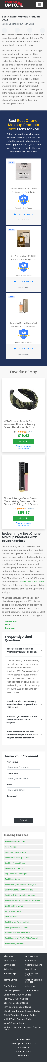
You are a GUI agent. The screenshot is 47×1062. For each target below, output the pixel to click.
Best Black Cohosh (13, 879)
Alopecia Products (13, 911)
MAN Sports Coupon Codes (17, 1006)
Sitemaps (30, 986)
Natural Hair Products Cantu (17, 933)
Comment (10, 628)
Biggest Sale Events (31, 974)
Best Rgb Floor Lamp (14, 906)
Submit (23, 820)
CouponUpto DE (12, 990)
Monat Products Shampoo (16, 852)
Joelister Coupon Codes (16, 1002)
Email (10, 784)
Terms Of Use (10, 979)
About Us (8, 956)
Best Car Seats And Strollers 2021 (19, 890)
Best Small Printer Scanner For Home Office (23, 900)
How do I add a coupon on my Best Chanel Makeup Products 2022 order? (22, 704)
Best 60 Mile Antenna (14, 868)
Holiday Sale (31, 956)
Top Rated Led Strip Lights (16, 873)
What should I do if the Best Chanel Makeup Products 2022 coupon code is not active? (22, 734)
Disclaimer (30, 969)
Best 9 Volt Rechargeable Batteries (20, 895)
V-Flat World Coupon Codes (18, 1019)
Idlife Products (11, 916)
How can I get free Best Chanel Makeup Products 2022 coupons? (22, 719)
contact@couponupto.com (23, 1043)
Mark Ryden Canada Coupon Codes (22, 1011)
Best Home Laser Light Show (17, 857)
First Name (12, 761)
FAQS (7, 624)
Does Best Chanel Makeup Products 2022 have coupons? (22, 650)
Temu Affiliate (32, 990)
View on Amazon (23, 446)
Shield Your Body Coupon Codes (20, 1015)
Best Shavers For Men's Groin (17, 922)
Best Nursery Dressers (14, 943)
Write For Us (10, 960)
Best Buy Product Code (15, 863)
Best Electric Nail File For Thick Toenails (21, 938)
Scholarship (10, 973)
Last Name (12, 773)
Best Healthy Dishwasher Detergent (20, 884)
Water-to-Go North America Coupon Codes (22, 1028)
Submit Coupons (33, 964)
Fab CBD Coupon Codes (16, 998)
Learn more (11, 621)
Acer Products (11, 847)
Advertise (8, 969)
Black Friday (38, 581)
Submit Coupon (23, 1051)
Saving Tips (9, 964)
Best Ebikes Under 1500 (15, 841)
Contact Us (30, 960)
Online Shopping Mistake (33, 980)
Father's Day (25, 581)
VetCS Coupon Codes (15, 1023)
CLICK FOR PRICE (23, 214)
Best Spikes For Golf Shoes (16, 927)
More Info (23, 441)
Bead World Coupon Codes (17, 994)
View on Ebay (23, 448)
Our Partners (10, 986)
